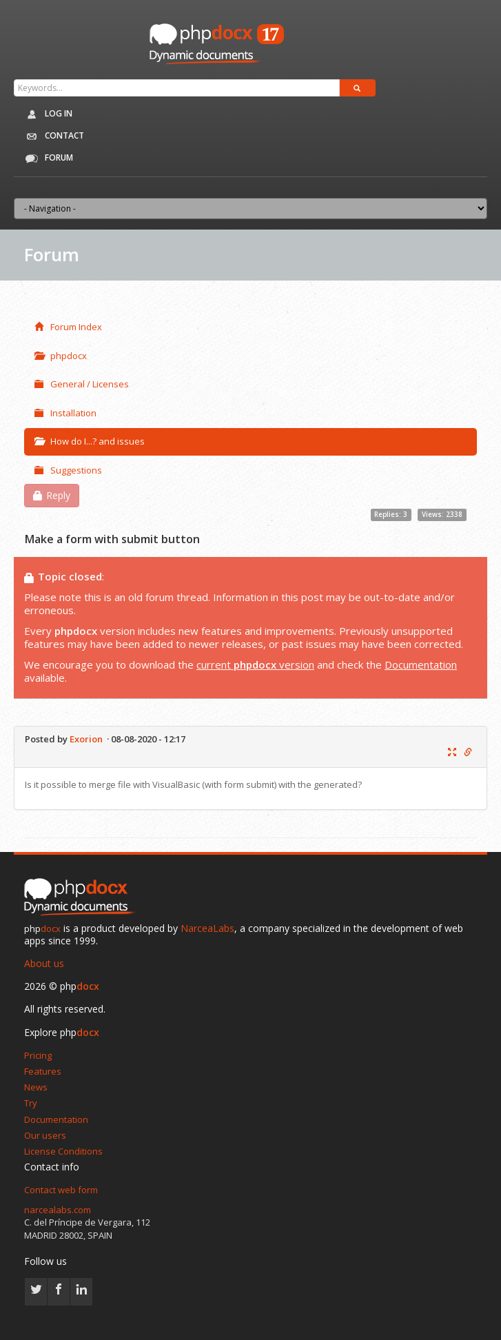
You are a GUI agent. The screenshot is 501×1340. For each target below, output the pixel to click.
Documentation (421, 664)
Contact (52, 136)
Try (30, 1103)
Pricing (38, 1055)
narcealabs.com (57, 1210)
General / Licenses (81, 384)
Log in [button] (46, 114)
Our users (45, 1135)
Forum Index (68, 327)
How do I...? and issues (89, 441)
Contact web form (61, 1190)
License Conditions (63, 1151)
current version (255, 664)
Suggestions (68, 470)
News (36, 1087)
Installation (65, 413)
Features (42, 1071)
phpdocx (60, 355)
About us (44, 963)
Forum (47, 159)
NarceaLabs (207, 928)
